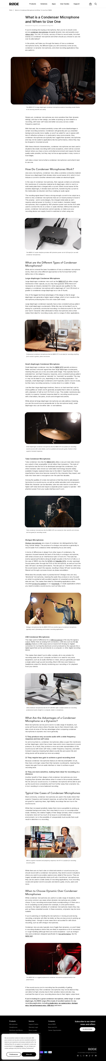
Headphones (13, 1027)
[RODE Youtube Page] (86, 1055)
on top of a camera (39, 584)
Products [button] (32, 4)
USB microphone (56, 640)
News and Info (52, 1027)
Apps (54, 4)
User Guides (64, 4)
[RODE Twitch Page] (92, 1055)
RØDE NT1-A (63, 281)
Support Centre (33, 1024)
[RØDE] (16, 3)
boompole (55, 584)
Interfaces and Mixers (16, 1030)
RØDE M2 (28, 936)
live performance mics (38, 1005)
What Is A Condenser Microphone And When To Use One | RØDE (32, 10)
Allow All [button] (29, 1054)
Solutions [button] (44, 4)
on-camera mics (65, 1003)
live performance (65, 934)
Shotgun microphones (33, 543)
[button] (90, 4)
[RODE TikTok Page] (89, 1055)
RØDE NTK (51, 462)
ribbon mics (29, 34)
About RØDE (52, 1024)
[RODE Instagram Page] (83, 1055)
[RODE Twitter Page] (81, 1055)
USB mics (50, 1005)
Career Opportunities (54, 1030)
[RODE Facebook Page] (78, 1055)
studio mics (53, 1003)
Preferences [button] (13, 1054)
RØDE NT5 (59, 367)
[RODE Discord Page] (96, 1055)
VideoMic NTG (60, 561)
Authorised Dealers (35, 1033)
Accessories (13, 1033)
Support (76, 4)
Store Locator (33, 1030)
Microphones (13, 1024)
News (11, 10)
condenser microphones (39, 32)
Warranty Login (33, 1027)
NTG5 (50, 561)
